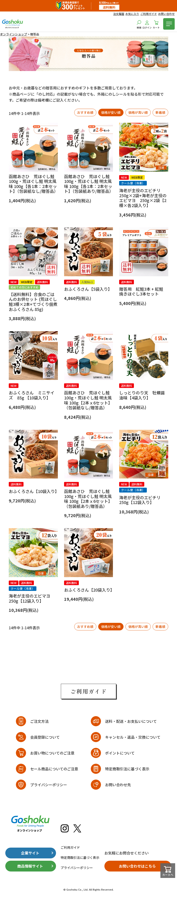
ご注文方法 (39, 721)
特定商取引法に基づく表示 (127, 769)
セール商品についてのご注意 (54, 769)
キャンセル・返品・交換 (132, 737)
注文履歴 (118, 14)
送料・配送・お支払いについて (131, 721)
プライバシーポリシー (48, 784)
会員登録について (45, 737)
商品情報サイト (30, 866)
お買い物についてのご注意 (52, 753)
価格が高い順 (138, 112)
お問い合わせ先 (118, 784)
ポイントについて (120, 753)
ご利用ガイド (148, 14)
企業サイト (30, 853)
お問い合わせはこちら (137, 866)
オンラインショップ (13, 34)
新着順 (160, 112)
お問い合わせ (166, 14)
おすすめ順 (85, 112)
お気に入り (132, 14)
